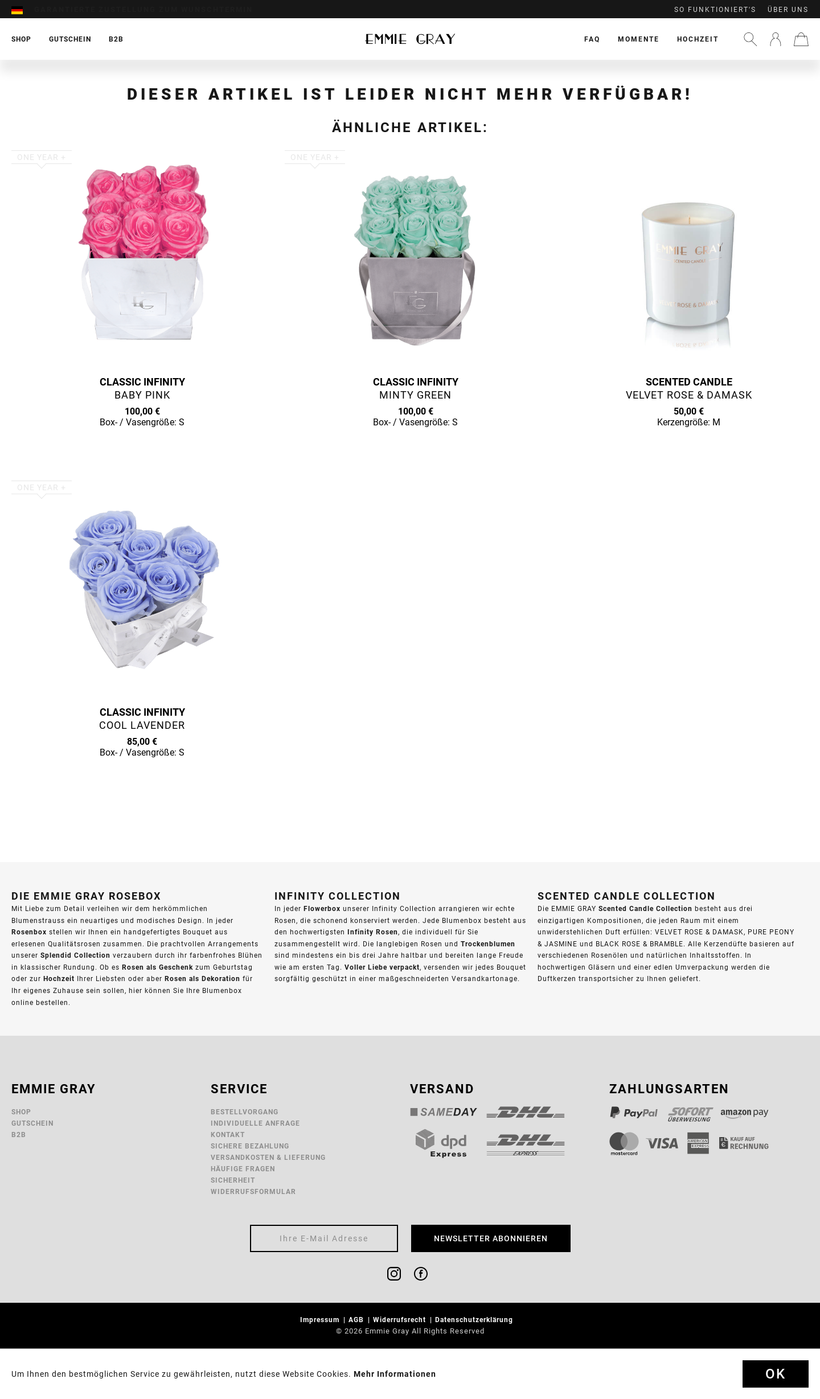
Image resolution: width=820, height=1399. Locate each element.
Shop (21, 1111)
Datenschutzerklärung (475, 1319)
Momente (638, 39)
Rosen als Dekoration (202, 978)
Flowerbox (322, 908)
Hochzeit (698, 39)
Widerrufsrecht (400, 1319)
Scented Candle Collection (645, 908)
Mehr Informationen (395, 1374)
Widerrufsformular (253, 1191)
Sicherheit (233, 1180)
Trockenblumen (488, 943)
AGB (357, 1319)
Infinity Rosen (372, 932)
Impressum (321, 1319)
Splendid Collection (75, 955)
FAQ (592, 39)
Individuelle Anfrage (255, 1123)
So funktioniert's (715, 10)
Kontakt (228, 1134)
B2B (18, 1134)
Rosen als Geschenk (157, 967)
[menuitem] (22, 10)
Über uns (788, 10)
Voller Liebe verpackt (382, 967)
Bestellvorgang (244, 1111)
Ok (775, 1374)
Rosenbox (29, 932)
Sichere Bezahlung (250, 1146)
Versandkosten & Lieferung (268, 1157)
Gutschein (32, 1123)
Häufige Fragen (243, 1168)
